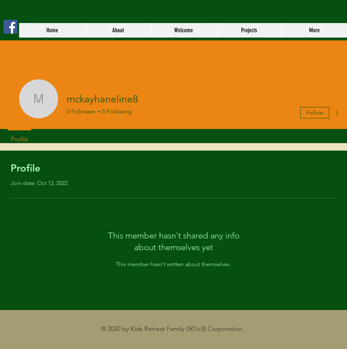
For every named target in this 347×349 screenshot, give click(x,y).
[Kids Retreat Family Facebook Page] (10, 27)
